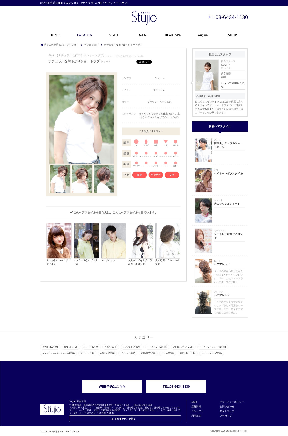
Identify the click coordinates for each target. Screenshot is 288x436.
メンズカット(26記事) (157, 347)
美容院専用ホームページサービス (59, 431)
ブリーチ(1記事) (128, 353)
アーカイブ (226, 415)
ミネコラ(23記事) (50, 347)
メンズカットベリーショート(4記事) (58, 353)
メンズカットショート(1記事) (212, 347)
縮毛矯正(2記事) (148, 353)
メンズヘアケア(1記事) (183, 347)
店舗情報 (196, 406)
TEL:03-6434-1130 (176, 386)
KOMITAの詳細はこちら (232, 85)
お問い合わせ (227, 406)
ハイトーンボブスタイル (228, 173)
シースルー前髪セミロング (228, 236)
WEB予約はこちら (112, 386)
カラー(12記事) (87, 353)
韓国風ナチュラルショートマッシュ (228, 145)
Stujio (194, 402)
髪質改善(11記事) (187, 353)
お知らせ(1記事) (71, 347)
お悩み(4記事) (111, 347)
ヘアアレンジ (222, 264)
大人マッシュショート (227, 203)
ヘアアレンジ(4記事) (132, 347)
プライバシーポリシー (232, 402)
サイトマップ (227, 411)
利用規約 (196, 415)
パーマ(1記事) (167, 353)
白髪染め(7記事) (107, 353)
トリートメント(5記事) (211, 353)
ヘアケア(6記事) (91, 347)
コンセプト (197, 411)
